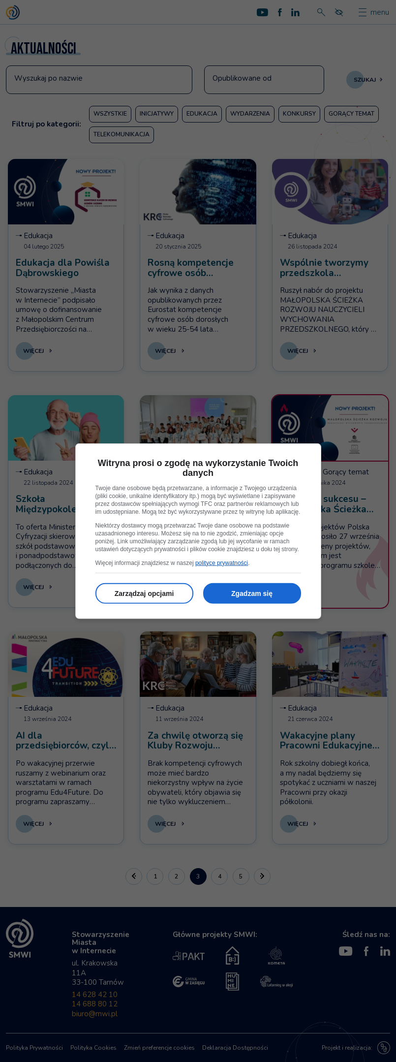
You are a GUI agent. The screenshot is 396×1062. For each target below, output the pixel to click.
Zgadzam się (252, 593)
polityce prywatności (221, 562)
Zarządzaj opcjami (144, 593)
